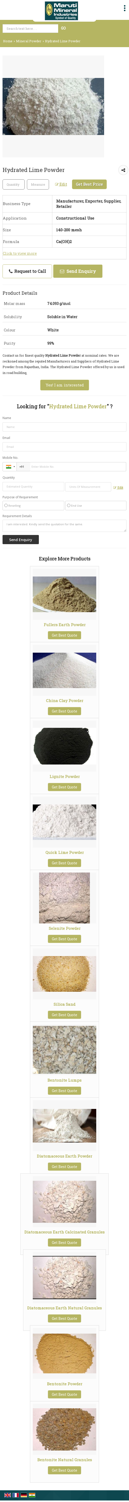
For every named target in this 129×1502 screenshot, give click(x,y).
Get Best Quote (64, 635)
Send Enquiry (78, 271)
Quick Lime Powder (64, 852)
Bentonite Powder (64, 1383)
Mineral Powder (28, 41)
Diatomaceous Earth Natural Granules (64, 1307)
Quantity (9, 477)
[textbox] (38, 184)
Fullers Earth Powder (65, 624)
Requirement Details (17, 516)
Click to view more (20, 253)
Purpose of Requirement (20, 497)
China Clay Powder (64, 700)
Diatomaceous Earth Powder (64, 1156)
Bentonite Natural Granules (64, 1459)
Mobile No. (10, 457)
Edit (61, 184)
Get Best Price (89, 184)
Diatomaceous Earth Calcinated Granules (64, 1232)
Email (6, 438)
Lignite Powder (65, 776)
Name (7, 418)
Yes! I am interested (64, 384)
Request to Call (27, 271)
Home (7, 41)
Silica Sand (64, 1004)
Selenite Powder (64, 928)
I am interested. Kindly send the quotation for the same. (64, 526)
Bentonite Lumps (64, 1080)
